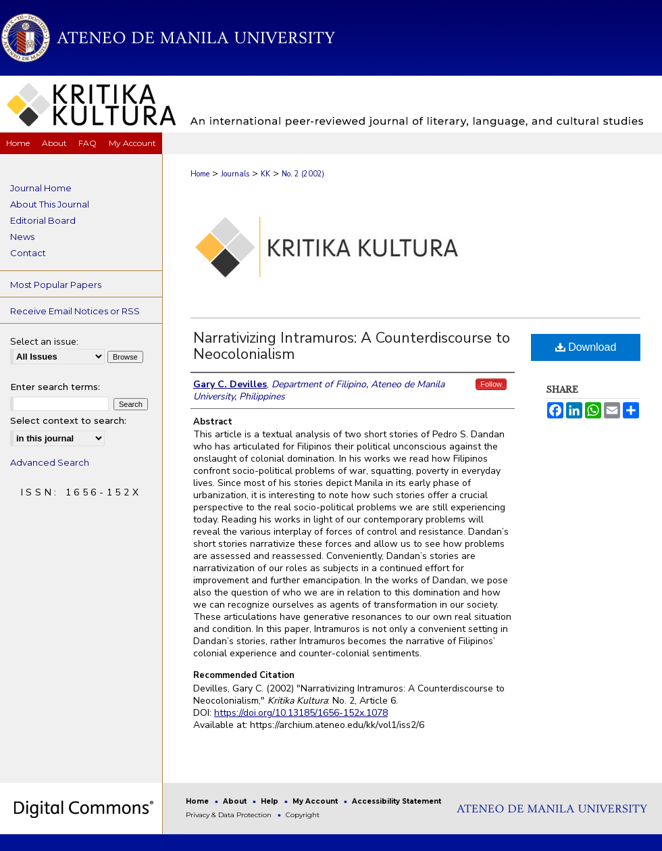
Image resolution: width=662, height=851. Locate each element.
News (22, 236)
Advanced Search (49, 462)
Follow (491, 384)
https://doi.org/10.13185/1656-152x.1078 (301, 712)
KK (265, 174)
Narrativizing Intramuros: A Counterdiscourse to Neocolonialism (351, 346)
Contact (28, 252)
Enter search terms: (55, 386)
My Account (316, 801)
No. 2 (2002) (303, 174)
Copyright (303, 814)
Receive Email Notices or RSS (75, 311)
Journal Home (41, 188)
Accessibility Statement (396, 801)
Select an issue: (44, 341)
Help (270, 801)
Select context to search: (68, 420)
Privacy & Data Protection (230, 814)
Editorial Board (43, 220)
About (236, 801)
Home (199, 174)
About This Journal (49, 204)
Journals (235, 174)
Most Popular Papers (55, 284)
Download (586, 347)
